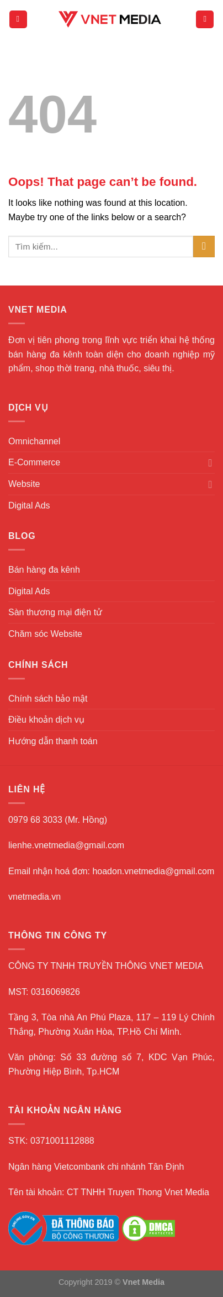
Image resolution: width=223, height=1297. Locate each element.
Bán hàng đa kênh (44, 569)
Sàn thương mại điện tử (55, 612)
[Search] (205, 20)
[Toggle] (210, 462)
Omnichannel (34, 441)
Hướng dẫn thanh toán (53, 741)
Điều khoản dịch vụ (46, 719)
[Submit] (204, 246)
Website (24, 484)
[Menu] (18, 20)
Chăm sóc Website (45, 634)
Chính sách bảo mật (47, 698)
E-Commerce (34, 462)
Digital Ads (29, 505)
